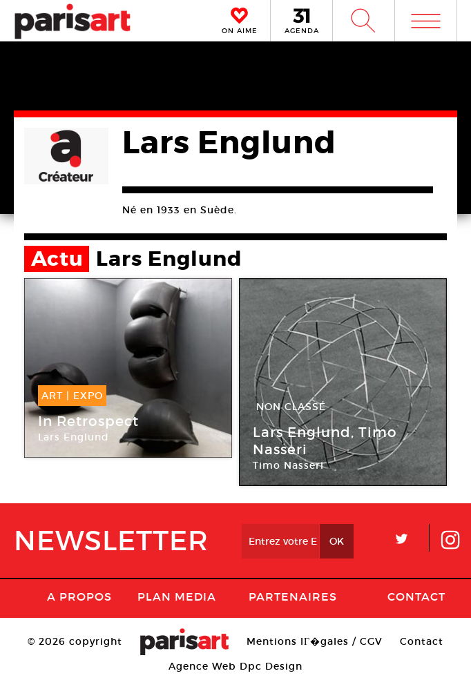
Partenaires (293, 596)
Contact (416, 596)
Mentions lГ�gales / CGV (315, 641)
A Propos (79, 596)
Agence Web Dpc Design (235, 666)
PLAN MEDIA (176, 596)
